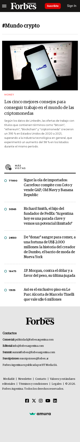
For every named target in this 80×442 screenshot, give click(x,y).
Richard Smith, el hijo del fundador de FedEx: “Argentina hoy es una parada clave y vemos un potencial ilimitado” (48, 216)
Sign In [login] (72, 6)
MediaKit (9, 379)
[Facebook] (27, 401)
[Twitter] (34, 401)
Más (45, 167)
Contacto (40, 379)
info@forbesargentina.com (28, 346)
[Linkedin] (55, 401)
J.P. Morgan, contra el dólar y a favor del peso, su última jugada (49, 273)
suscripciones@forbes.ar (34, 358)
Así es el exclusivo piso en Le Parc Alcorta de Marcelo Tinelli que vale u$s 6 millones (49, 294)
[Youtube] (47, 401)
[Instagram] (41, 401)
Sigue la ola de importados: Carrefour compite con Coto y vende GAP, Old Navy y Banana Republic (48, 188)
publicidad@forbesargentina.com (34, 339)
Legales (57, 384)
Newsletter (25, 379)
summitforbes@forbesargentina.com (33, 352)
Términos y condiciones (33, 384)
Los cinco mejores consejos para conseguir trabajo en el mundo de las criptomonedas (39, 108)
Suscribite (53, 6)
